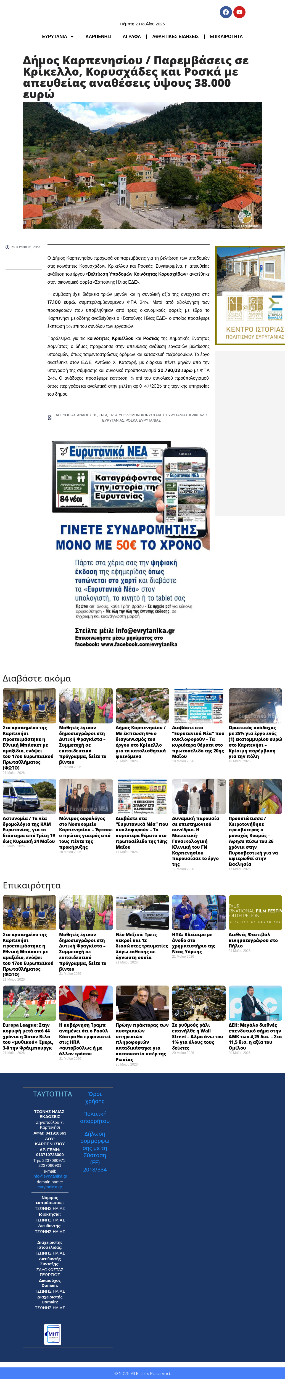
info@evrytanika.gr (50, 1175)
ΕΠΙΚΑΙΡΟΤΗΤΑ (226, 36)
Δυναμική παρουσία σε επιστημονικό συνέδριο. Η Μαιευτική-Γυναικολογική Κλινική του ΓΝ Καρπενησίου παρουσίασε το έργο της (195, 840)
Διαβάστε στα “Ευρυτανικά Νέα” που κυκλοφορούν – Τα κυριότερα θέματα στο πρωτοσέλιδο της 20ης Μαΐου (198, 741)
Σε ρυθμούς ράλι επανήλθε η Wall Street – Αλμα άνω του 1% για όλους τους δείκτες (197, 1035)
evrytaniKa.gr (50, 1186)
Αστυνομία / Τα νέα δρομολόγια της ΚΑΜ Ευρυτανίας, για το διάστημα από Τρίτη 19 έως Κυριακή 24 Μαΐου (29, 828)
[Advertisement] (250, 433)
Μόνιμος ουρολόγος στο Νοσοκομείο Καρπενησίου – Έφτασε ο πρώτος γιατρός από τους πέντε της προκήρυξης (86, 831)
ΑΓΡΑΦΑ (132, 36)
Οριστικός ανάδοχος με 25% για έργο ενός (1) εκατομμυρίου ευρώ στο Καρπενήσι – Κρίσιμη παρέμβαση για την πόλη (255, 741)
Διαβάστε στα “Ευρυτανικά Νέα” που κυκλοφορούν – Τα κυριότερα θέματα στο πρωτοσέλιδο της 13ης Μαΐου (142, 831)
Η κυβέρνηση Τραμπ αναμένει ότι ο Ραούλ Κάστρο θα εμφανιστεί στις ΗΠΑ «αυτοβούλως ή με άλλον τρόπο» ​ (85, 1038)
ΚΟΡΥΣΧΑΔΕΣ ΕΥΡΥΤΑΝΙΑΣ (162, 414)
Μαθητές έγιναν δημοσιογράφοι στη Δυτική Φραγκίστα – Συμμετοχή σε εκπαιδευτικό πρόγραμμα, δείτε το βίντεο (82, 744)
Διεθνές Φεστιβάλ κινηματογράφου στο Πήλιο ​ (253, 939)
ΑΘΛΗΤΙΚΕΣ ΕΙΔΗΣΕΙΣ (175, 36)
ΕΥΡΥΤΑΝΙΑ (58, 37)
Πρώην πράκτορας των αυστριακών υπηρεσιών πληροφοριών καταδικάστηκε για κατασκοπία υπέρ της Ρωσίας (142, 1041)
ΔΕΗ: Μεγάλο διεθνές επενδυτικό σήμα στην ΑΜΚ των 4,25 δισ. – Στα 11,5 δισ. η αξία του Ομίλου (255, 1035)
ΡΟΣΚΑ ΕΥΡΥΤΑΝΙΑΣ (142, 419)
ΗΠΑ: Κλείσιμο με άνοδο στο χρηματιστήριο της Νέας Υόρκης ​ (193, 942)
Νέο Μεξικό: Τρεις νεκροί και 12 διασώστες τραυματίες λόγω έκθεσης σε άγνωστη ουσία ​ (142, 945)
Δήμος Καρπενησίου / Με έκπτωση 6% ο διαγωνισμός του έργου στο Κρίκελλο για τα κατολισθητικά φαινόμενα (141, 741)
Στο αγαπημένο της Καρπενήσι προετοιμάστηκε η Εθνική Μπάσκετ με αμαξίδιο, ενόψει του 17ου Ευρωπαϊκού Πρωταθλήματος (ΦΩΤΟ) (28, 747)
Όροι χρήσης (94, 1096)
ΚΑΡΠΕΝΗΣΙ (98, 36)
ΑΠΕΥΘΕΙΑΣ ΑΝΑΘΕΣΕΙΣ (80, 414)
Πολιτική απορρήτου (95, 1116)
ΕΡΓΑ (105, 414)
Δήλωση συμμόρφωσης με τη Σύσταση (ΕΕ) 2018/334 (94, 1150)
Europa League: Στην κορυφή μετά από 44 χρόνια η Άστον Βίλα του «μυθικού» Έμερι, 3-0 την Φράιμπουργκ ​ (28, 1035)
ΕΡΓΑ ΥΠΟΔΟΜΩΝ (124, 414)
